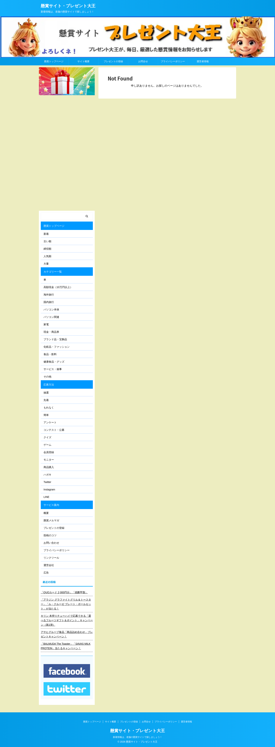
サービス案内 (51, 504)
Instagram (49, 489)
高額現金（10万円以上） (58, 287)
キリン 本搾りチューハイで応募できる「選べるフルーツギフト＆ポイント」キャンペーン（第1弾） (67, 620)
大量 (46, 263)
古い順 (47, 241)
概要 (46, 512)
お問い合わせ (51, 542)
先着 (46, 400)
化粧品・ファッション (57, 346)
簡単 (46, 414)
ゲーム (47, 444)
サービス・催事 (53, 369)
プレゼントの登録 (113, 61)
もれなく (49, 407)
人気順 (47, 256)
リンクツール (51, 557)
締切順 (47, 248)
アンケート (50, 422)
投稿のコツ (50, 535)
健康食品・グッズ (54, 361)
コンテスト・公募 (54, 429)
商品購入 (49, 467)
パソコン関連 (51, 316)
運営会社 (49, 565)
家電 (46, 324)
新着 (46, 233)
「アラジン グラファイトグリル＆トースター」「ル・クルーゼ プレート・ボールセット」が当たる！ (66, 604)
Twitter (47, 482)
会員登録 (49, 452)
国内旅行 (49, 302)
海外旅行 (49, 294)
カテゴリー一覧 (53, 271)
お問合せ (143, 61)
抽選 (46, 392)
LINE (46, 496)
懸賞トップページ (53, 61)
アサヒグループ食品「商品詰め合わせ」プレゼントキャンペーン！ (67, 634)
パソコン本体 (51, 309)
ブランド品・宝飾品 (55, 339)
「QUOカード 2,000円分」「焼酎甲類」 (64, 592)
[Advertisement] (67, 153)
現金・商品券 (51, 331)
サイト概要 (83, 61)
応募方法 (49, 384)
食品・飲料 (50, 354)
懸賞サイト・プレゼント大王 (68, 6)
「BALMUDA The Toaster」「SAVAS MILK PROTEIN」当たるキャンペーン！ (65, 646)
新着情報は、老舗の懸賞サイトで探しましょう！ (137, 737)
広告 (46, 572)
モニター (49, 459)
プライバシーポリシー (173, 61)
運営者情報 (203, 61)
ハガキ (47, 474)
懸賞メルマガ (51, 520)
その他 (47, 376)
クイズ (47, 437)
